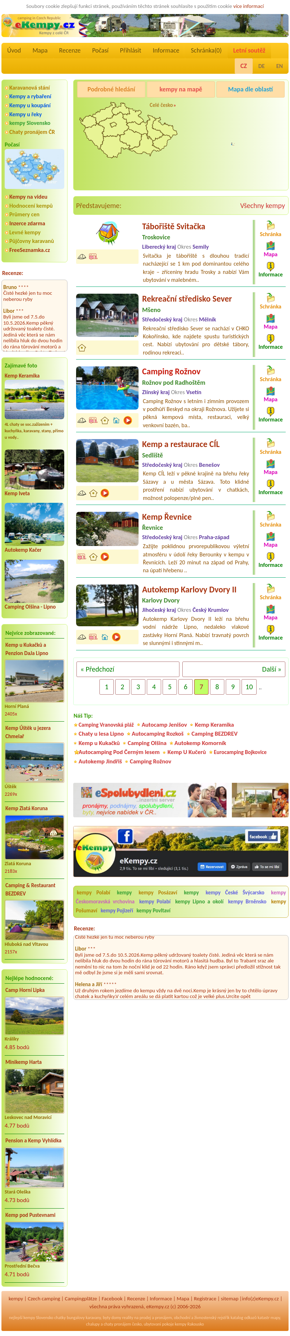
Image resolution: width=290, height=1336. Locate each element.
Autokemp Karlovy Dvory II (189, 589)
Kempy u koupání (30, 105)
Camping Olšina (147, 743)
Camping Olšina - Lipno (30, 607)
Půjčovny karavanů (31, 241)
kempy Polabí (93, 892)
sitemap (230, 1298)
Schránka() (206, 50)
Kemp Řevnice (167, 516)
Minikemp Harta (23, 1062)
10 (249, 686)
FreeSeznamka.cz (29, 250)
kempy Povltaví (153, 910)
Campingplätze (81, 1298)
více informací (248, 6)
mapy (275, 1317)
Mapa (39, 50)
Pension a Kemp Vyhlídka (33, 1140)
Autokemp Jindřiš (100, 761)
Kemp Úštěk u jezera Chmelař (28, 732)
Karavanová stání (29, 87)
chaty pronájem (117, 1324)
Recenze (70, 50)
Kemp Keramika (22, 376)
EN (279, 66)
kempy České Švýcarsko (235, 892)
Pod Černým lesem (239, 107)
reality (128, 1317)
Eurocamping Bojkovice (240, 752)
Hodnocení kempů (31, 205)
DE (261, 66)
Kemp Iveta (17, 493)
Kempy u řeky (25, 114)
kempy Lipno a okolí (199, 901)
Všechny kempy (262, 205)
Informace (166, 50)
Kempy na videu (28, 196)
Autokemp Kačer (23, 550)
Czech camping (44, 1298)
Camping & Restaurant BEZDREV (30, 889)
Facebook (112, 1298)
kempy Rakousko (189, 1324)
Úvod (14, 50)
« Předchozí (97, 669)
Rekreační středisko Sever (187, 298)
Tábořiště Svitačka (173, 226)
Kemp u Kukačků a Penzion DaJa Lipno (26, 649)
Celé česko (161, 105)
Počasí (100, 50)
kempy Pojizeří (116, 910)
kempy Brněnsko (247, 901)
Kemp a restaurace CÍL (181, 444)
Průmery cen (24, 214)
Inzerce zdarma (27, 223)
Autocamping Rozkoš (158, 733)
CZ (243, 66)
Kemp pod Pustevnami (30, 1215)
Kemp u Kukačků (99, 743)
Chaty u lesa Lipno (101, 733)
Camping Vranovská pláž (106, 724)
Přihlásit (130, 50)
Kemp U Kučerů (187, 752)
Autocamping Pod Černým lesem (119, 752)
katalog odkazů (243, 1317)
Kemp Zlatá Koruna (26, 808)
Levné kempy (25, 232)
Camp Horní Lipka (25, 990)
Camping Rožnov (236, 146)
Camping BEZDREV (215, 733)
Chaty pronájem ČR (32, 131)
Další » (271, 669)
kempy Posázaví (158, 892)
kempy (126, 892)
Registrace (205, 1298)
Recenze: (12, 273)
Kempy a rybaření (30, 96)
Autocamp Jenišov (164, 724)
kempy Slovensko (29, 122)
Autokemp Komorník (200, 743)
